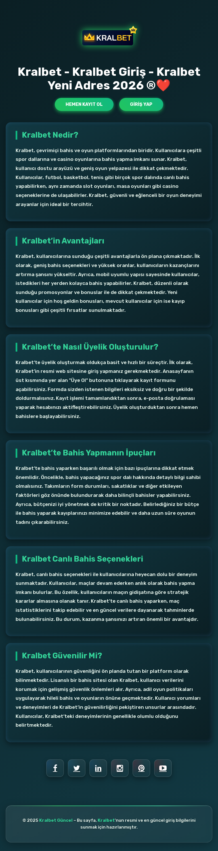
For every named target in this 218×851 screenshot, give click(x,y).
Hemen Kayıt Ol (84, 104)
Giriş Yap (141, 104)
